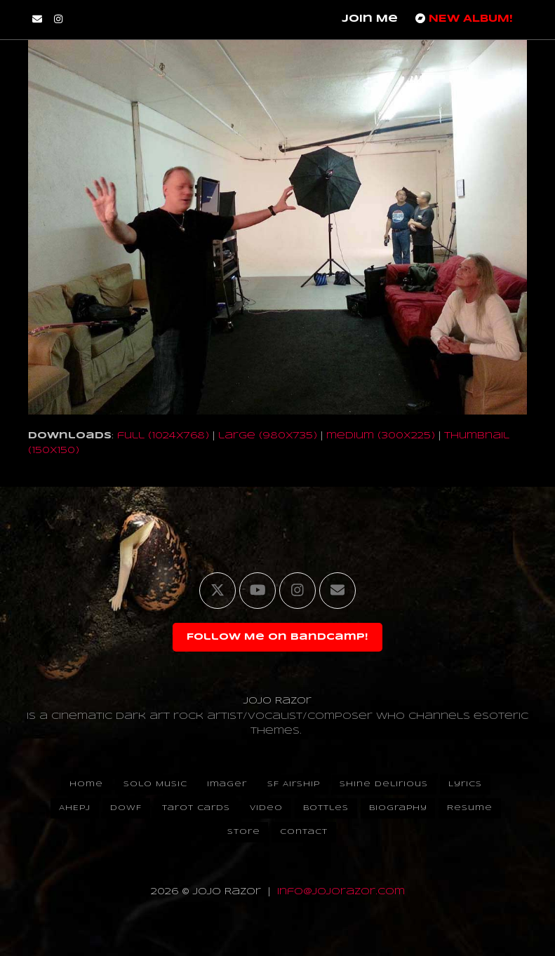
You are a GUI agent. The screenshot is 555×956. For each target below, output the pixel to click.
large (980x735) (267, 435)
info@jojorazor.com (341, 891)
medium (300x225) (380, 435)
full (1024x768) (163, 435)
